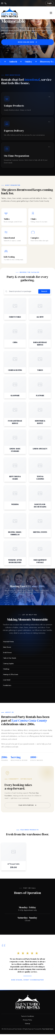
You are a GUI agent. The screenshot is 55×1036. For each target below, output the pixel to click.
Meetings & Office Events (10, 674)
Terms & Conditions (27, 1016)
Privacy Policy (27, 1020)
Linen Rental (6, 680)
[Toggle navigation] (51, 13)
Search (44, 291)
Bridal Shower (7, 653)
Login (49, 3)
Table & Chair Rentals (9, 658)
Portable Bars (7, 685)
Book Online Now (27, 42)
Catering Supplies (8, 664)
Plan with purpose (27, 805)
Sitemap (27, 1024)
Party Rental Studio (47, 1029)
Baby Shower (7, 647)
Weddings (6, 669)
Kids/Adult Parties (8, 642)
